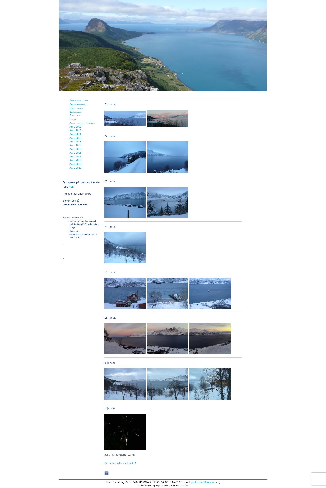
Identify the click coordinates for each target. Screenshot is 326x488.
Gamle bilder (76, 108)
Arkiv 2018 (75, 160)
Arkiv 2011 (75, 134)
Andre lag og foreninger (82, 122)
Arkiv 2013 (75, 141)
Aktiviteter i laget (78, 100)
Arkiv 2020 (75, 167)
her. (71, 186)
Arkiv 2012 (75, 137)
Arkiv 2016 (75, 152)
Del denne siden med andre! (120, 463)
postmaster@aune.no (203, 482)
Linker (72, 119)
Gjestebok (74, 115)
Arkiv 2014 (75, 145)
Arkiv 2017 (75, 156)
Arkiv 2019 (75, 164)
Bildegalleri (75, 111)
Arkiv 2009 (75, 126)
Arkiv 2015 (75, 149)
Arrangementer (77, 104)
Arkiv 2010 (75, 130)
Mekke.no (184, 486)
